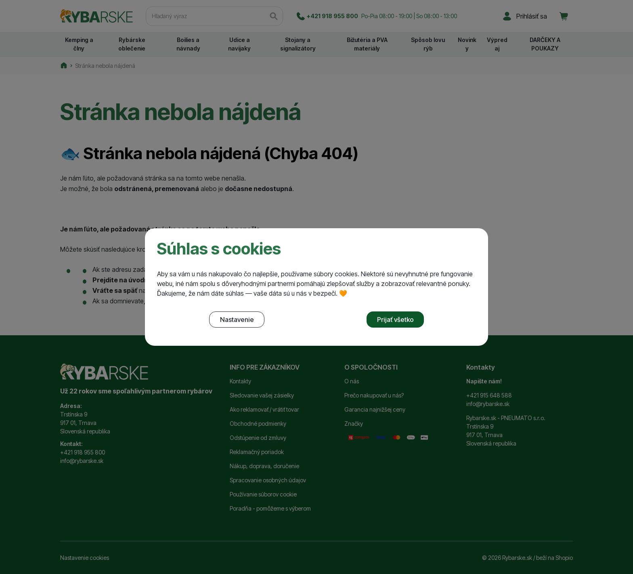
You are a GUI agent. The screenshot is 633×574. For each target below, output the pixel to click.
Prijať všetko (395, 319)
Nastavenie (237, 319)
